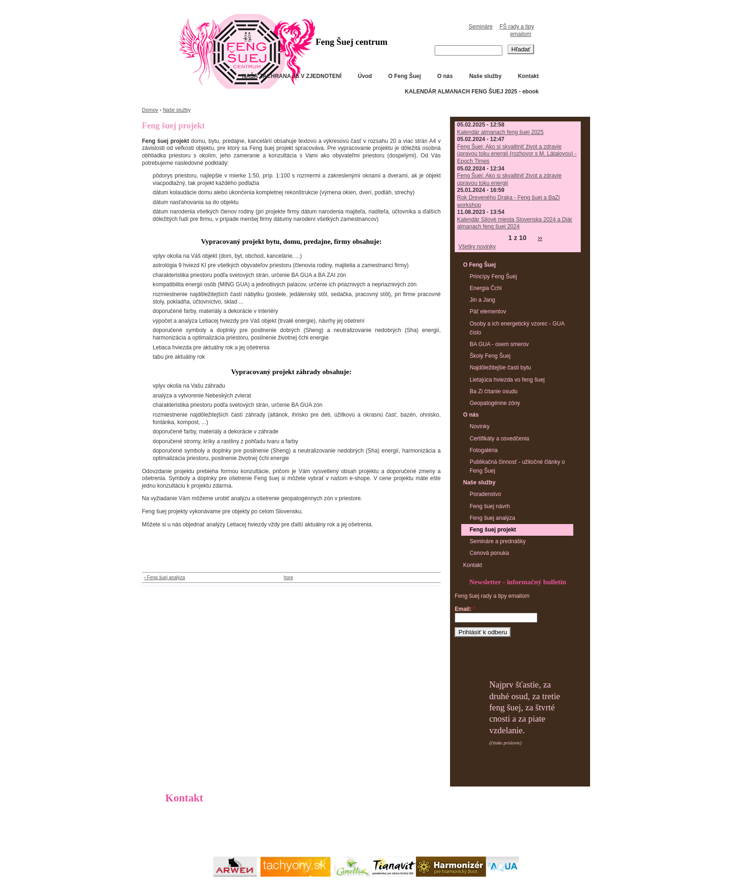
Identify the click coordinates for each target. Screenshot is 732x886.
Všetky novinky (477, 246)
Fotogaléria (484, 450)
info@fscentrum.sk (213, 832)
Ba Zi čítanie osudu (494, 391)
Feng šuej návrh (490, 506)
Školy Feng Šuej (490, 356)
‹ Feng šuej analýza (164, 577)
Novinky (480, 426)
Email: (465, 609)
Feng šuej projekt (493, 529)
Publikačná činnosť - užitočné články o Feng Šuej (517, 466)
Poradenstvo (485, 494)
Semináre (481, 26)
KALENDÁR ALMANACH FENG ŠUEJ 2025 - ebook (472, 91)
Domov (150, 110)
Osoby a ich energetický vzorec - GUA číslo (517, 328)
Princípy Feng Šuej (493, 276)
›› (540, 237)
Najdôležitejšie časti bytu (500, 367)
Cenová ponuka (489, 553)
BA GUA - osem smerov (499, 344)
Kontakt (528, 76)
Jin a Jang (482, 300)
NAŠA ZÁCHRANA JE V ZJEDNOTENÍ (291, 76)
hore (288, 577)
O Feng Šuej (404, 76)
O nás (445, 76)
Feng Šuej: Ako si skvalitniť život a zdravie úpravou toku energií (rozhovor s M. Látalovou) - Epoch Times (517, 153)
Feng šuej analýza (492, 518)
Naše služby (485, 76)
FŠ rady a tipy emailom (517, 30)
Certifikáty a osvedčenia (499, 438)
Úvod (365, 76)
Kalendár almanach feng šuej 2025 (500, 132)
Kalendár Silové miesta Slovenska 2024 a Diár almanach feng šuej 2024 (514, 223)
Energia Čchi (486, 288)
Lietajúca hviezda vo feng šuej (507, 379)
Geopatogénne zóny (495, 403)
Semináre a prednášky (498, 541)
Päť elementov (488, 311)
